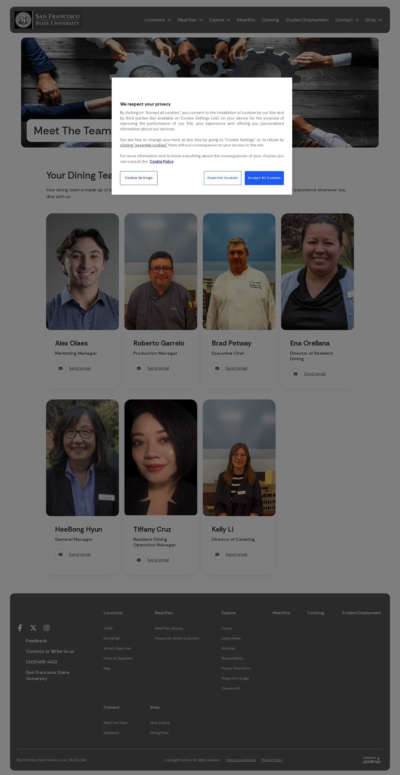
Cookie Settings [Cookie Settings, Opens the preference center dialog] (139, 178)
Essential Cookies (223, 178)
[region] (202, 136)
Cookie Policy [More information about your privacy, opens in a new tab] (162, 161)
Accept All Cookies (264, 178)
